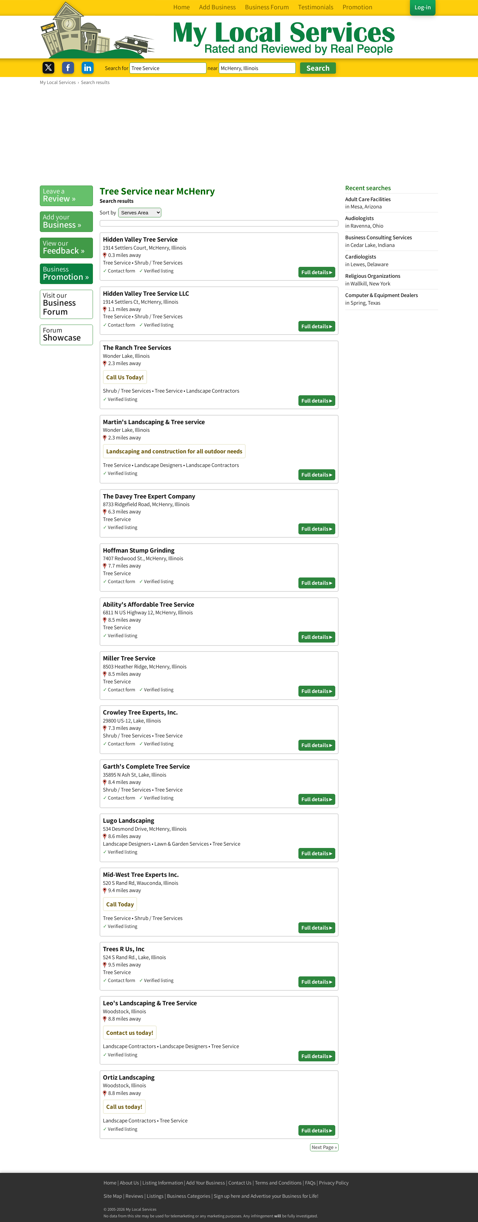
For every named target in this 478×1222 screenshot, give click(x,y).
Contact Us (240, 1183)
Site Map (113, 1196)
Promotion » (68, 273)
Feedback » (68, 247)
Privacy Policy (334, 1183)
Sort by (108, 212)
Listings (155, 1196)
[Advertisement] (239, 135)
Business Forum (68, 303)
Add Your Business (205, 1183)
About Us (129, 1183)
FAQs (310, 1183)
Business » (68, 221)
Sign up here (227, 1196)
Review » (68, 195)
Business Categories (188, 1196)
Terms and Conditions (278, 1183)
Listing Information (162, 1183)
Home (110, 1183)
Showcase (68, 334)
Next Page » (324, 1147)
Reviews (134, 1196)
